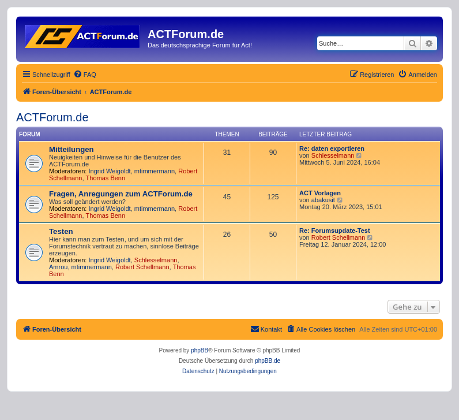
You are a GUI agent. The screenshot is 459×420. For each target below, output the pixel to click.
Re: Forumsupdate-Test (334, 230)
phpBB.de (267, 361)
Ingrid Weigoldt (110, 171)
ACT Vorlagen (320, 192)
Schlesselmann (333, 155)
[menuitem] (84, 74)
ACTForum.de (52, 117)
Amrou (58, 266)
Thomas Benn (105, 177)
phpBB (199, 350)
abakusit (323, 199)
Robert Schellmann (142, 266)
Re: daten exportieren (331, 148)
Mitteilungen (71, 149)
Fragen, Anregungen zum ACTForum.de (121, 193)
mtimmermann (154, 171)
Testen (61, 231)
